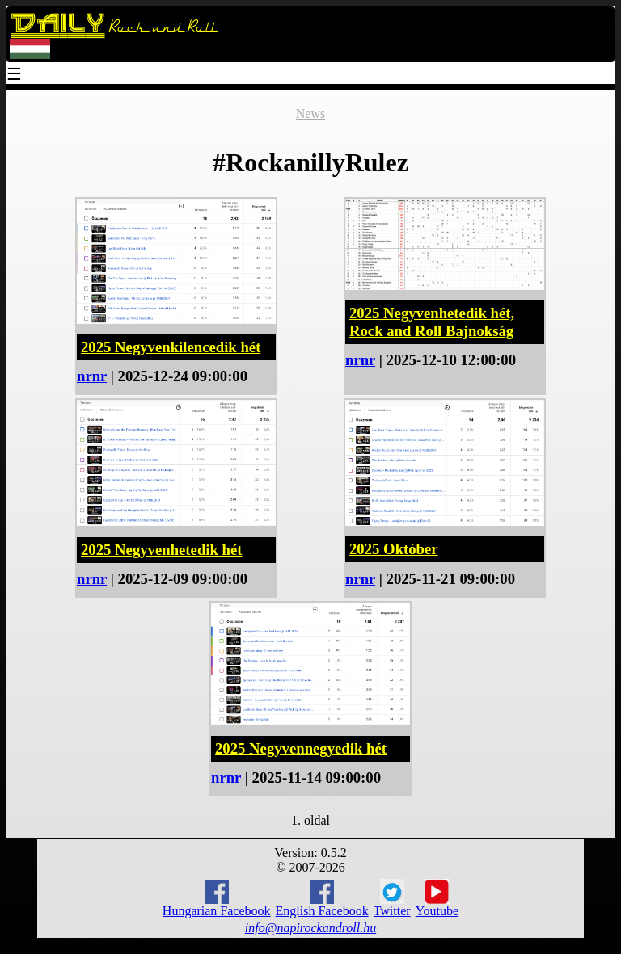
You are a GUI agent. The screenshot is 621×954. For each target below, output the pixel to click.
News (310, 113)
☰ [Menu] (14, 75)
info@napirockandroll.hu (310, 928)
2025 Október (393, 548)
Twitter (392, 898)
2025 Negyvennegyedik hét (301, 748)
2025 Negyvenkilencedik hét (170, 346)
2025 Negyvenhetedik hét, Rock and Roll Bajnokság (431, 322)
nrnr (92, 376)
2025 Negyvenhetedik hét (162, 549)
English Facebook (322, 899)
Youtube (437, 898)
